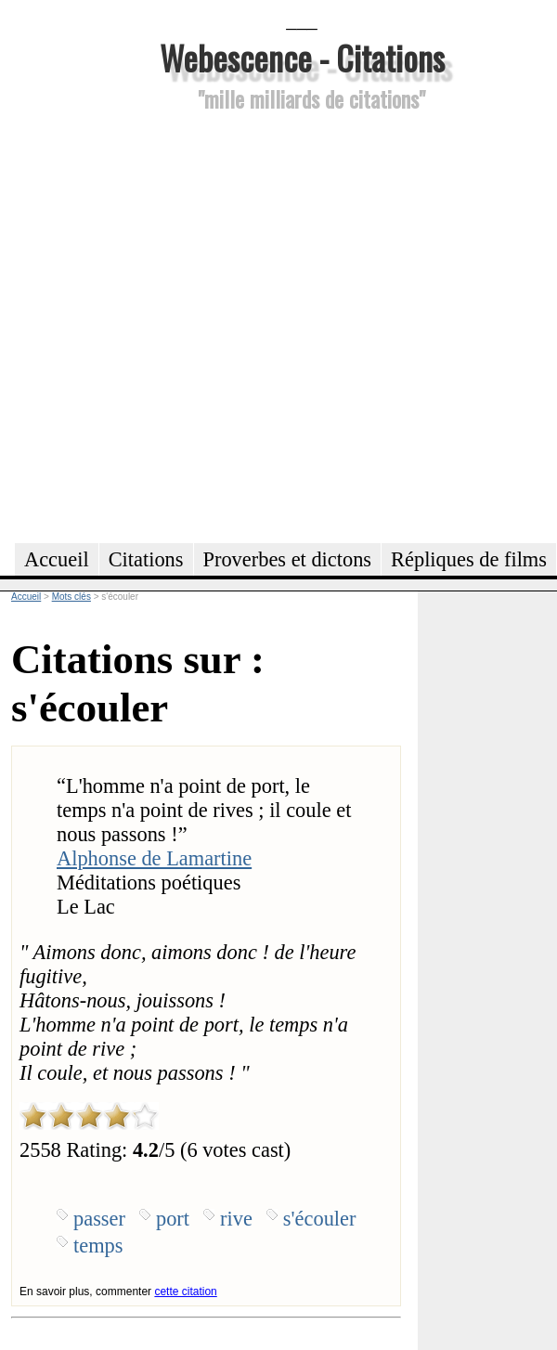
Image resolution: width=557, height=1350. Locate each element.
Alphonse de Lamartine (154, 858)
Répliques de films (469, 559)
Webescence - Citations (302, 57)
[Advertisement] (195, 324)
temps (98, 1245)
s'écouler (319, 1218)
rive (236, 1218)
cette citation (185, 1291)
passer (99, 1218)
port (172, 1218)
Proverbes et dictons (287, 559)
